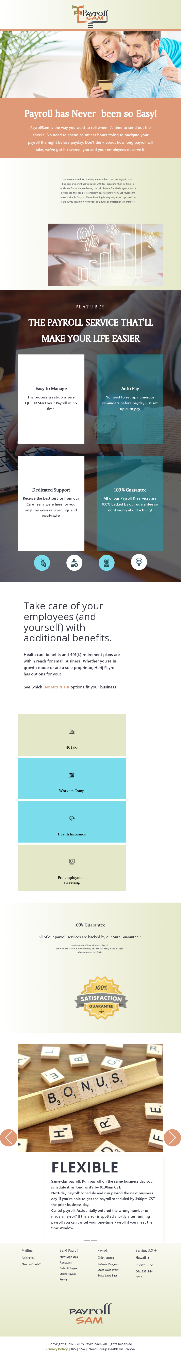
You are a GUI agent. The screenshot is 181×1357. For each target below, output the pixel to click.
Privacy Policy (57, 1349)
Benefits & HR (56, 686)
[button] (8, 1138)
